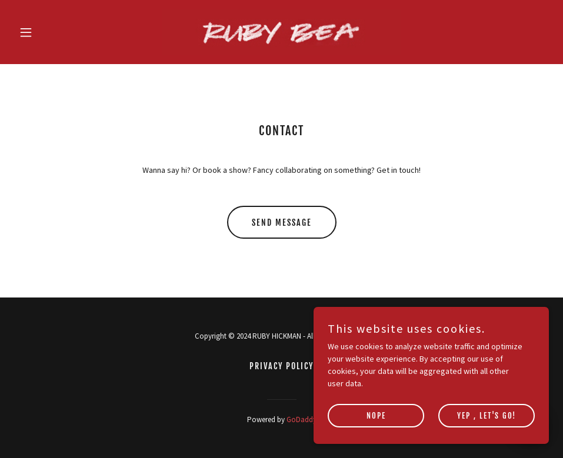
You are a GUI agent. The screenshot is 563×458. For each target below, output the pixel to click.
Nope (376, 432)
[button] (54, 32)
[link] (281, 32)
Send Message (282, 223)
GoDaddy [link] (302, 419)
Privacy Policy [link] (281, 366)
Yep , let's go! (486, 432)
